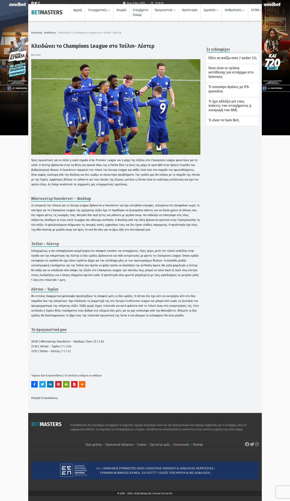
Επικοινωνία (181, 444)
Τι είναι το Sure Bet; (223, 120)
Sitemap (198, 444)
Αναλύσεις (50, 32)
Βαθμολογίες (233, 11)
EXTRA (255, 11)
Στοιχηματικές (97, 11)
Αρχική (77, 11)
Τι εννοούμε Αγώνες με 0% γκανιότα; (228, 89)
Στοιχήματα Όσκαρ (140, 13)
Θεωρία (121, 11)
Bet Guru (36, 54)
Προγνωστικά (163, 11)
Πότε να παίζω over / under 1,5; (232, 58)
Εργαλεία (209, 11)
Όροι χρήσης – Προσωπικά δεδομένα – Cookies (116, 444)
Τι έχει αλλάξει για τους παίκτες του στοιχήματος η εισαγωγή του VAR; (229, 105)
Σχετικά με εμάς (160, 444)
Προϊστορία (189, 11)
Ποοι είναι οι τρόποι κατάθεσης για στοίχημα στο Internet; (231, 72)
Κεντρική (36, 32)
